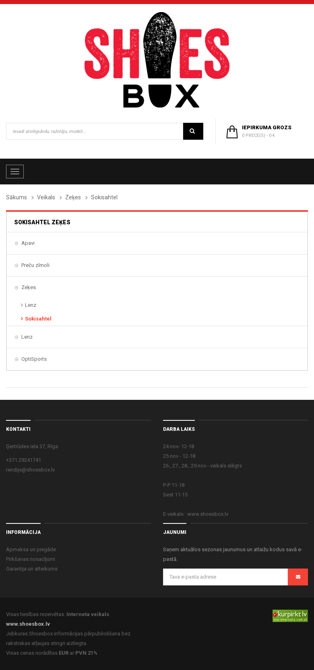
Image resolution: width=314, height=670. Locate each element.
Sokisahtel (38, 319)
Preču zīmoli (35, 265)
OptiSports (34, 359)
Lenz (30, 305)
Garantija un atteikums (32, 569)
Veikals (46, 197)
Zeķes (73, 197)
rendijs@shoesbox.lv (30, 470)
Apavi (28, 243)
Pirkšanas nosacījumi (30, 559)
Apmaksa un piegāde (31, 549)
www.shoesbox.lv (28, 624)
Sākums (16, 197)
